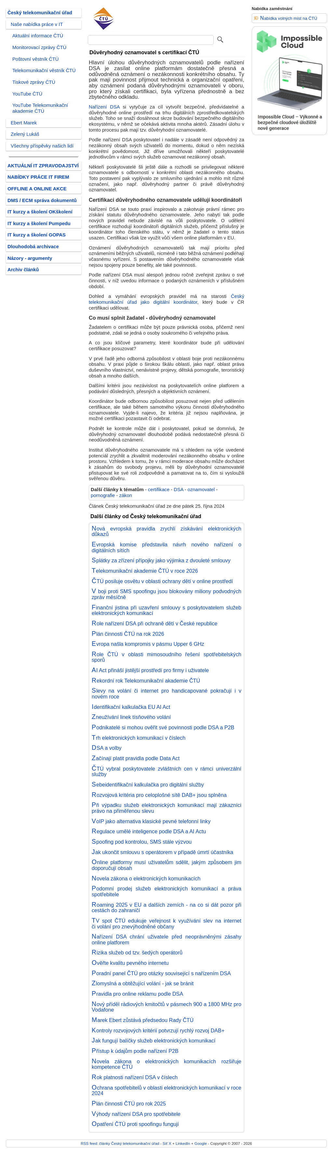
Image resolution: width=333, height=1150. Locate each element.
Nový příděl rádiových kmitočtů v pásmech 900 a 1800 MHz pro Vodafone (166, 1007)
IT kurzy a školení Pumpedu (39, 223)
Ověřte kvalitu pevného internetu (130, 963)
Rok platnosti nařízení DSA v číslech (135, 1077)
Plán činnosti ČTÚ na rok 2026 (128, 634)
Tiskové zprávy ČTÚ (33, 82)
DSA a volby (107, 748)
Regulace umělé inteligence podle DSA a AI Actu (149, 831)
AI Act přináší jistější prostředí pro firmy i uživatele (150, 670)
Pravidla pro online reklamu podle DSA (137, 994)
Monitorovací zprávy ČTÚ (39, 47)
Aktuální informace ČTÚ (37, 35)
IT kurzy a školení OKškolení (40, 211)
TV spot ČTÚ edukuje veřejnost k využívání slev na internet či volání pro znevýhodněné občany (166, 923)
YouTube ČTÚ (27, 93)
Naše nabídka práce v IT (37, 24)
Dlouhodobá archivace (33, 246)
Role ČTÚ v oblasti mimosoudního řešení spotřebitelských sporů (166, 657)
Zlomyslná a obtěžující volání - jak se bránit (142, 983)
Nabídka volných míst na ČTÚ (288, 18)
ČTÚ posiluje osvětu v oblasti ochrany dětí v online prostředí (162, 581)
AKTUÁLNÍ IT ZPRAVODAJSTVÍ (43, 165)
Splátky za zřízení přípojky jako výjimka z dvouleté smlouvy (161, 560)
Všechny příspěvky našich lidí (42, 145)
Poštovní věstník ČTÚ (35, 59)
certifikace (158, 489)
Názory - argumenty (29, 258)
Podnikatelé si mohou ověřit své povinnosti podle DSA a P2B (163, 727)
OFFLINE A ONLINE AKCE (37, 188)
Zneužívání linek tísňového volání (131, 717)
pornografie (103, 495)
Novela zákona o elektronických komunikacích (146, 878)
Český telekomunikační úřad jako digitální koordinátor (166, 299)
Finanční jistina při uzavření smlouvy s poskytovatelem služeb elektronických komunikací (166, 610)
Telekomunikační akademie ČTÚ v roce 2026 (145, 571)
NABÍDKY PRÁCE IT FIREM (38, 177)
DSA (178, 489)
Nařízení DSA (104, 106)
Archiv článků (23, 269)
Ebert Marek (24, 122)
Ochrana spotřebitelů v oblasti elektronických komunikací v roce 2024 (166, 1090)
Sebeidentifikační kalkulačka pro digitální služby (148, 784)
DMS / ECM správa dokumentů (42, 200)
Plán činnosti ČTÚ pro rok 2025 (129, 1103)
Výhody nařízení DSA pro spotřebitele (136, 1114)
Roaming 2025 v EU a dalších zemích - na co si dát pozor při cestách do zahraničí (166, 908)
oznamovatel (201, 489)
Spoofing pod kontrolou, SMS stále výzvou (142, 842)
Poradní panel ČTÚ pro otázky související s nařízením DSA (161, 973)
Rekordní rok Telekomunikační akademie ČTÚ (146, 681)
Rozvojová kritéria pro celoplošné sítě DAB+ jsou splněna (159, 795)
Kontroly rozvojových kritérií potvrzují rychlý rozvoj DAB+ (158, 1030)
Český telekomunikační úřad (39, 12)
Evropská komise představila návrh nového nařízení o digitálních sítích (166, 547)
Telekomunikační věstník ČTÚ (44, 70)
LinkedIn (183, 1143)
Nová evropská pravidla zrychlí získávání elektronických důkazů (166, 531)
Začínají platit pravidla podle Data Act (136, 758)
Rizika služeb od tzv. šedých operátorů (137, 952)
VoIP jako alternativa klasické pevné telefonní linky (151, 821)
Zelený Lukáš (25, 134)
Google (200, 1143)
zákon (125, 495)
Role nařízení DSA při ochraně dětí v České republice (155, 623)
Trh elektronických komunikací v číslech (138, 738)
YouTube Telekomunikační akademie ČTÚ (40, 108)
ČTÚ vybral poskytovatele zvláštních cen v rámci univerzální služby (166, 771)
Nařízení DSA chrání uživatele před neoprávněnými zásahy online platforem (166, 939)
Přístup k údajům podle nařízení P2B (135, 1051)
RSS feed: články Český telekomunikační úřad (120, 1143)
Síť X (167, 1143)
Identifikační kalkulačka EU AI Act (131, 707)
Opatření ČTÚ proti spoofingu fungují (135, 1124)
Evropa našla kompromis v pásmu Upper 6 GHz (148, 644)
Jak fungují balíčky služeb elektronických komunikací (153, 1040)
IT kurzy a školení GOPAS (36, 234)
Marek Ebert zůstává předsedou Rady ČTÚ (142, 1020)
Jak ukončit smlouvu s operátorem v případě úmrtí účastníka (162, 852)
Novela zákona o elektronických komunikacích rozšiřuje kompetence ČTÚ (166, 1064)
